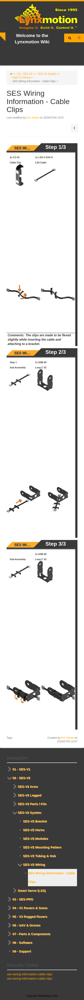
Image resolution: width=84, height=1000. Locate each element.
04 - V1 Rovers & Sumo (29, 908)
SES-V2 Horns (33, 830)
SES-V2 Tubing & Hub (39, 856)
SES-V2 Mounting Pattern (42, 847)
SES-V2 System (47, 73)
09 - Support (21, 951)
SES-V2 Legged (29, 795)
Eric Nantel (32, 117)
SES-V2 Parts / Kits (32, 804)
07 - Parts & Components (31, 934)
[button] (74, 128)
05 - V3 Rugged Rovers (29, 916)
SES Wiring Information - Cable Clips (34, 81)
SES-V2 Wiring (21, 77)
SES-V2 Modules (35, 838)
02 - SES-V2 (25, 73)
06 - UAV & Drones (26, 925)
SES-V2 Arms (28, 786)
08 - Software (22, 942)
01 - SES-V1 (21, 769)
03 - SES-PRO (22, 899)
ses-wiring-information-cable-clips (29, 974)
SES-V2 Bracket (35, 821)
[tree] (42, 860)
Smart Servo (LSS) (32, 890)
